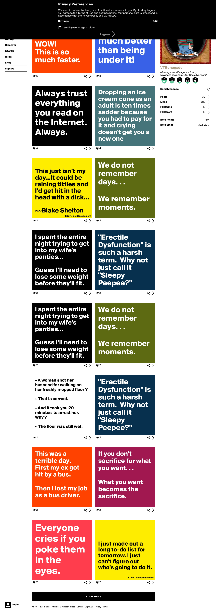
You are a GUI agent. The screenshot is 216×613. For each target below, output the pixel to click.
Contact (80, 607)
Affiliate (55, 607)
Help (41, 607)
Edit (155, 21)
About (34, 607)
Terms (105, 607)
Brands (47, 607)
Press (72, 607)
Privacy (98, 607)
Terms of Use (85, 13)
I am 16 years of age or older (79, 27)
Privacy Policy (90, 15)
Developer (64, 607)
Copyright (89, 607)
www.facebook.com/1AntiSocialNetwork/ (183, 75)
